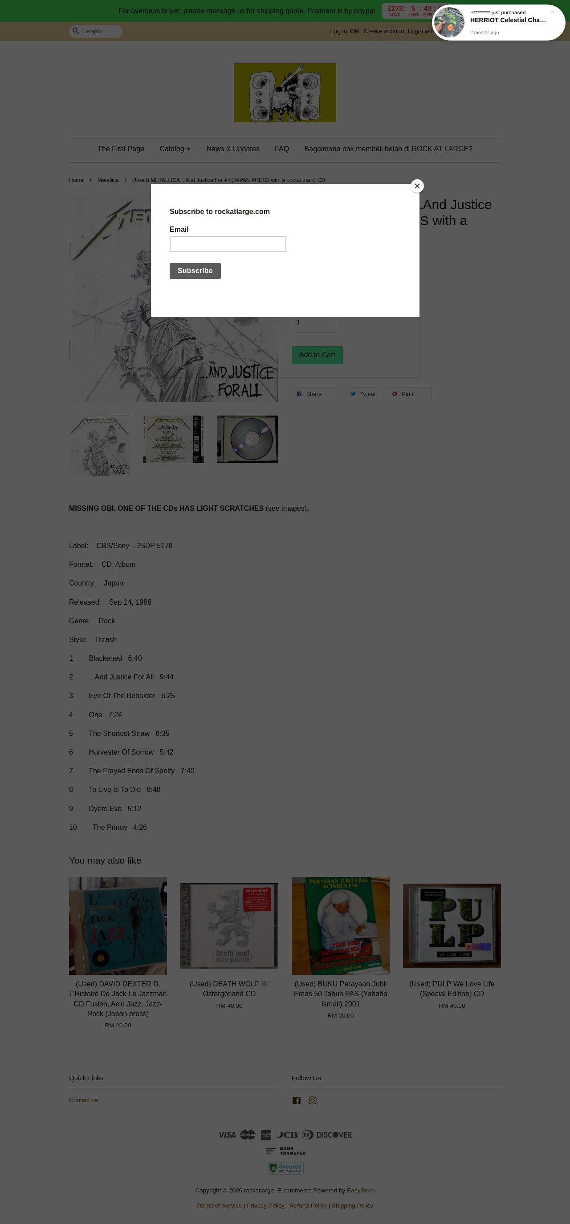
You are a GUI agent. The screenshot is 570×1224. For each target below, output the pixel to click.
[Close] (417, 186)
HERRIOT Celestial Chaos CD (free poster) (509, 18)
